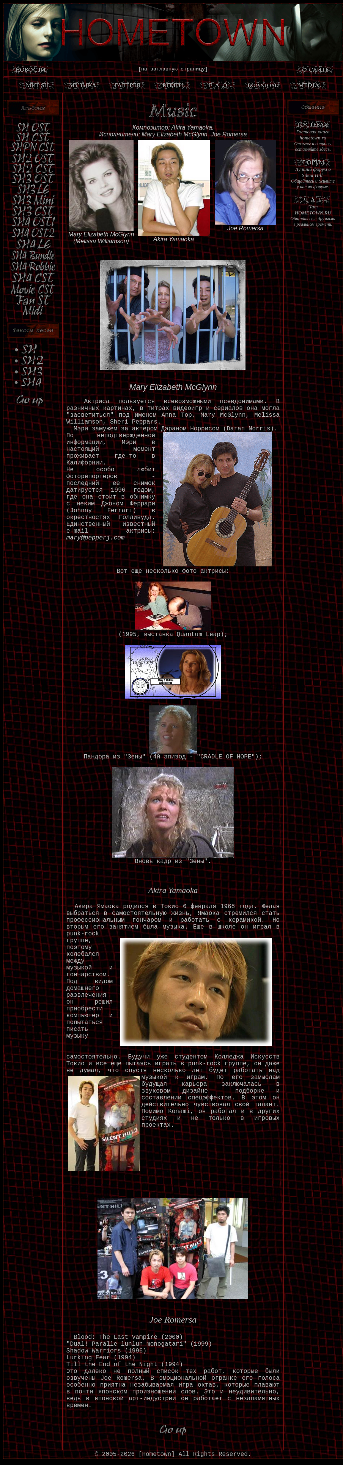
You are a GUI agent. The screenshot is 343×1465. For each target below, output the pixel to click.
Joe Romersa (245, 228)
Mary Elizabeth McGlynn (173, 387)
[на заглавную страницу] (173, 69)
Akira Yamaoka (173, 239)
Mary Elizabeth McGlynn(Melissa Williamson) (101, 237)
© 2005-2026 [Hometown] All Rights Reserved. (173, 1454)
